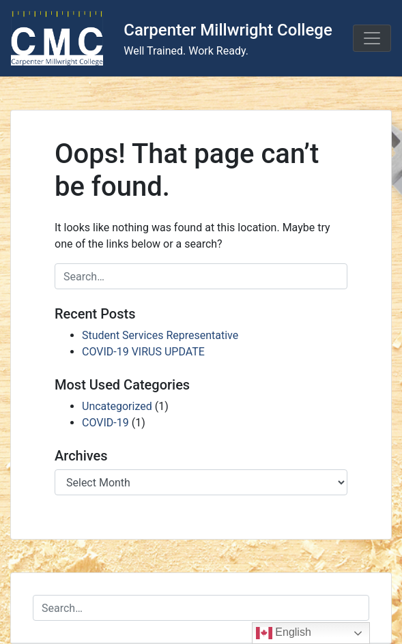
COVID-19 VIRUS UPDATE (143, 351)
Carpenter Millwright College (228, 30)
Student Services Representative (160, 335)
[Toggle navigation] (372, 38)
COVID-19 (105, 422)
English (283, 633)
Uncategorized (117, 406)
